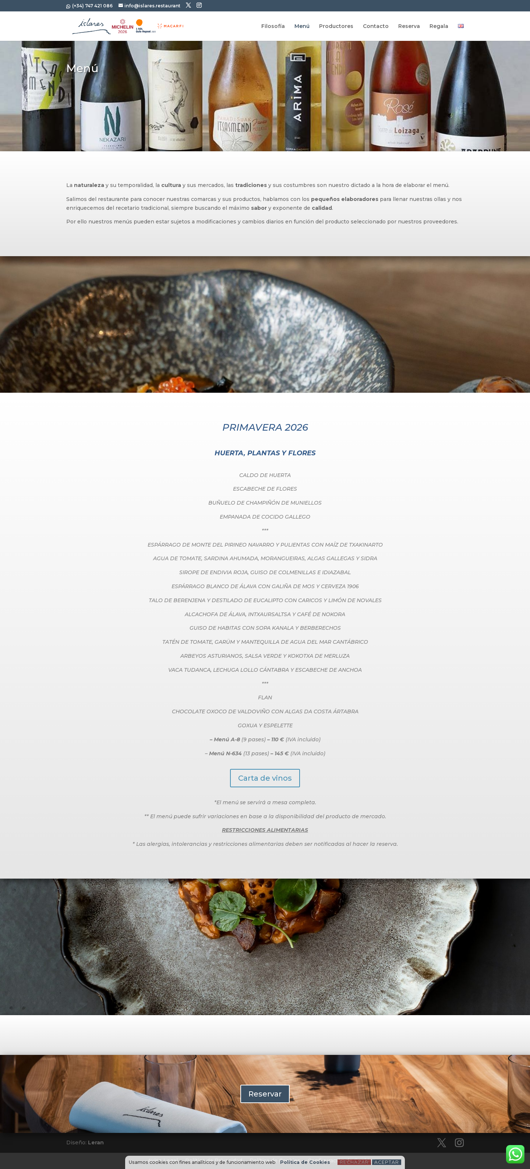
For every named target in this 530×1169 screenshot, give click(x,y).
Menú (302, 26)
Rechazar (354, 1162)
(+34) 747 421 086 (92, 5)
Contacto (376, 26)
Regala (439, 26)
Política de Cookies (305, 1162)
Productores (336, 26)
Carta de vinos (265, 778)
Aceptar (386, 1162)
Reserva (409, 26)
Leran (96, 1142)
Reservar (265, 1093)
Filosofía (273, 26)
